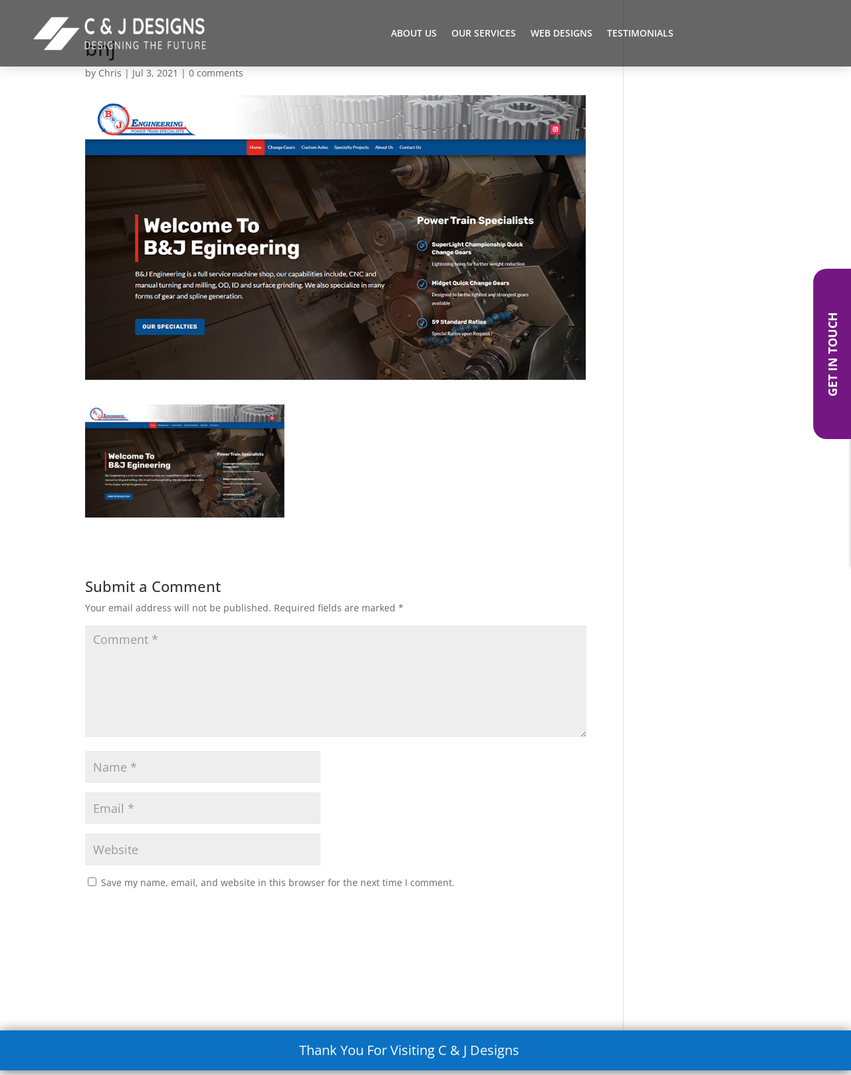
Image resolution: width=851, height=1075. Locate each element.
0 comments (216, 73)
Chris (110, 73)
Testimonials (640, 34)
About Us (414, 34)
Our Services (483, 34)
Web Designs (561, 34)
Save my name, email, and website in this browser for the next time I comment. (278, 882)
